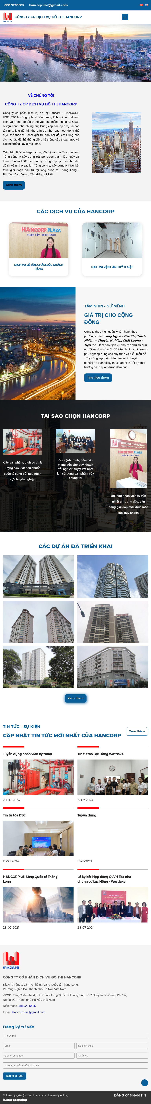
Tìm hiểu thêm (98, 377)
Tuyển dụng (86, 815)
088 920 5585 (27, 1005)
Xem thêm (14, 185)
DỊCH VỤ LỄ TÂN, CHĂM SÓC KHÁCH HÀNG (38, 267)
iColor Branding (15, 1100)
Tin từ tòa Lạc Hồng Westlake (100, 754)
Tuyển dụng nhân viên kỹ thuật (27, 754)
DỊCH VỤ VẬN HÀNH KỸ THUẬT (112, 267)
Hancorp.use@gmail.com (48, 5)
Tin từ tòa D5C (14, 815)
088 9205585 (14, 5)
